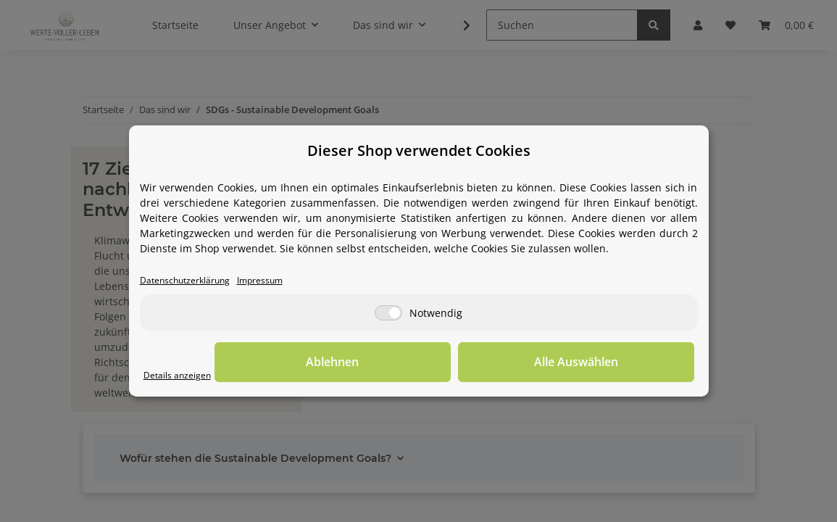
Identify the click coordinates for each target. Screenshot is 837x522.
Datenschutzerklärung (194, 281)
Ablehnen (469, 363)
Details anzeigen (183, 376)
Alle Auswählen (622, 363)
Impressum (282, 281)
